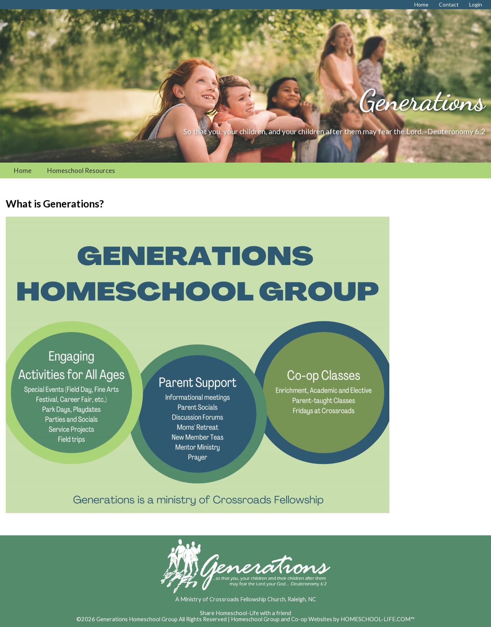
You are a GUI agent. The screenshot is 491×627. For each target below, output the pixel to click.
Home (22, 170)
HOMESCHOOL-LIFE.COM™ (378, 619)
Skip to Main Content (245, 607)
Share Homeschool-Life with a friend (245, 613)
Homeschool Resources (81, 170)
